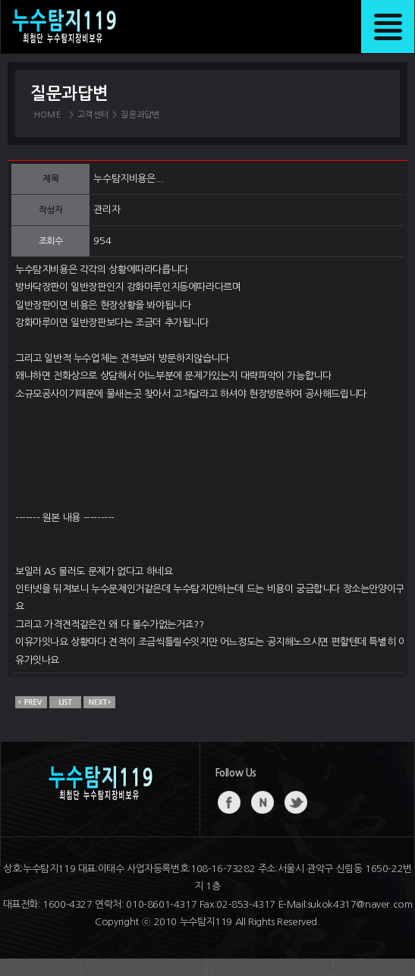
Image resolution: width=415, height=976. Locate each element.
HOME (47, 115)
